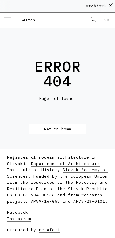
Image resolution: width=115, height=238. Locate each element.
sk (107, 20)
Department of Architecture (65, 163)
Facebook (17, 212)
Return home (57, 129)
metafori (49, 229)
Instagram (19, 218)
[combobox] (51, 20)
